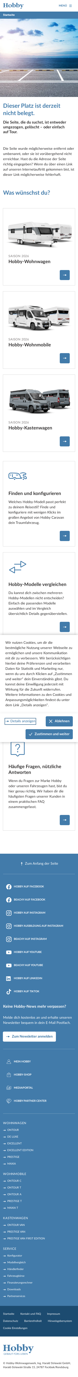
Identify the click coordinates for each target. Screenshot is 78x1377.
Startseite (8, 1314)
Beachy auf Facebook (25, 900)
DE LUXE (12, 1136)
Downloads (14, 1289)
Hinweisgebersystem (60, 1321)
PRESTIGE (13, 1157)
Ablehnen (59, 721)
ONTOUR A (14, 1194)
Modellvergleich (16, 1262)
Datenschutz (10, 1321)
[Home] (13, 6)
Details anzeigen (22, 721)
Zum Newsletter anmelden (32, 1036)
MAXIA (11, 1163)
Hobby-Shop (19, 1074)
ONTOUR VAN (16, 1225)
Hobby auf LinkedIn (24, 978)
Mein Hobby (18, 1061)
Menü (65, 5)
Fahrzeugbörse (15, 1276)
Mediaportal (19, 1088)
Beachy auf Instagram (26, 939)
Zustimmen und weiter (49, 734)
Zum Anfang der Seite (39, 863)
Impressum (53, 1314)
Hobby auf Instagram (25, 913)
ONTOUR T (14, 1187)
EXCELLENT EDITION (20, 1150)
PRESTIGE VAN (16, 1232)
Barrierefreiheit (33, 1321)
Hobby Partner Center (26, 1101)
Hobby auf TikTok (22, 991)
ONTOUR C (14, 1181)
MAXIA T (12, 1208)
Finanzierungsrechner (19, 1282)
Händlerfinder (15, 1269)
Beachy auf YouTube (24, 965)
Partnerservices (16, 1296)
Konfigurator (14, 1255)
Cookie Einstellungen (15, 1328)
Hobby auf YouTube (24, 952)
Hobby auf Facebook (25, 887)
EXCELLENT (14, 1143)
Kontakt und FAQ (30, 1314)
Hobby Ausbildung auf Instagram (34, 926)
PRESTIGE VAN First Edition (26, 1238)
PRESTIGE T (14, 1201)
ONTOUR (13, 1130)
